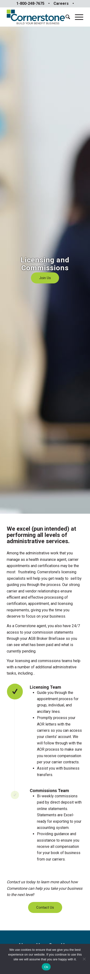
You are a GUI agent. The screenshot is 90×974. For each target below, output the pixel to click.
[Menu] (76, 17)
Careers (61, 3)
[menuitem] (65, 17)
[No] (84, 959)
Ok (46, 967)
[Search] (65, 17)
